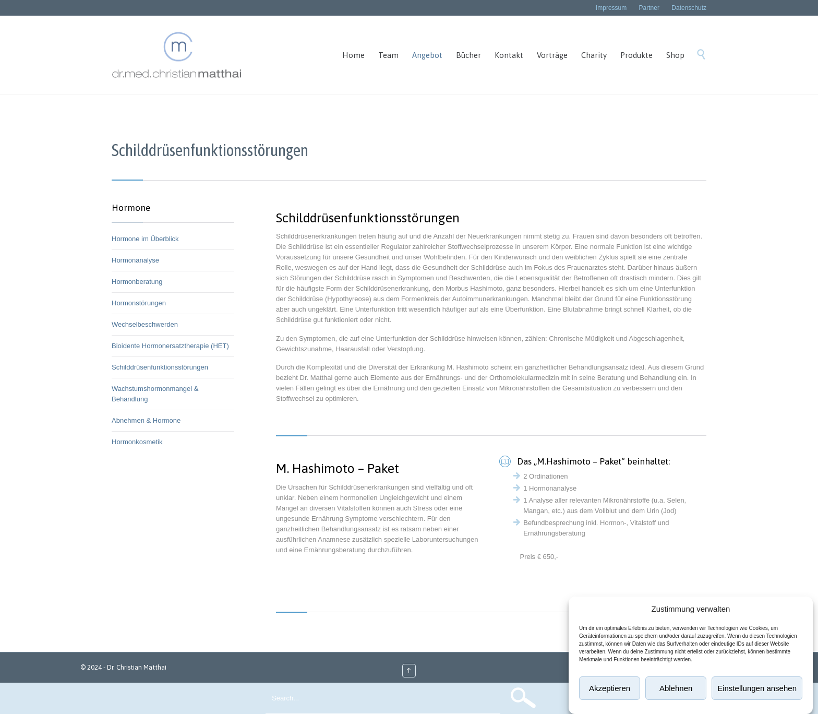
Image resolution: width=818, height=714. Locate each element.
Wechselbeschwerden (145, 324)
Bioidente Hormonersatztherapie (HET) (170, 346)
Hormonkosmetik (137, 442)
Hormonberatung (137, 281)
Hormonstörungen (139, 303)
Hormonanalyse (135, 260)
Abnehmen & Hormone (146, 420)
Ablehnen (675, 688)
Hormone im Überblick (145, 239)
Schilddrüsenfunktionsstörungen (160, 367)
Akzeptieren (609, 688)
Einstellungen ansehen (757, 688)
